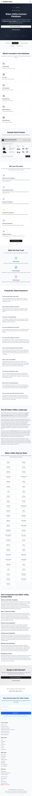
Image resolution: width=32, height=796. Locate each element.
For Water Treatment (24, 43)
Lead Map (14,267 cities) (5, 728)
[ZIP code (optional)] (16, 709)
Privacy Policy (3, 781)
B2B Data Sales (4, 778)
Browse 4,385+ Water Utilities (16, 691)
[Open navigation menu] (30, 2)
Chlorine (2, 747)
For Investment (19, 45)
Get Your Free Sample (16, 26)
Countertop (3, 761)
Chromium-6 (3, 744)
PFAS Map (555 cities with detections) (8, 729)
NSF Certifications (4, 764)
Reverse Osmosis (4, 759)
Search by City (3, 724)
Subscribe (16, 713)
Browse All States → (4, 734)
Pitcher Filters (3, 754)
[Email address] (16, 706)
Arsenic (2, 742)
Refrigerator (3, 762)
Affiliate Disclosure (4, 783)
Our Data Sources (4, 776)
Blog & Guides (3, 771)
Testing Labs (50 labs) (5, 731)
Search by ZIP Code (4, 726)
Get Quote (27, 156)
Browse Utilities (16, 29)
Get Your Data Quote (16, 240)
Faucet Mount (3, 756)
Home (13, 7)
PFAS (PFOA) (3, 741)
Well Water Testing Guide (5, 772)
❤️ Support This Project (5, 784)
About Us (2, 779)
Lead (2, 739)
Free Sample (7, 43)
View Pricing (15, 43)
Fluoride (2, 746)
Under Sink (3, 757)
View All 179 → (3, 749)
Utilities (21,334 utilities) (5, 732)
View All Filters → (4, 766)
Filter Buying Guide (4, 774)
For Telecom (12, 45)
